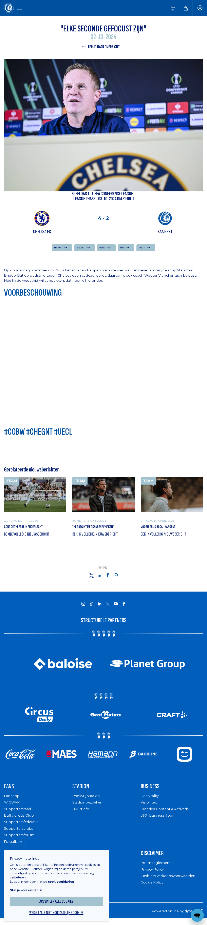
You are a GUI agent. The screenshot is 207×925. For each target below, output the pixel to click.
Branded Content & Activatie (166, 812)
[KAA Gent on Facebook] (124, 606)
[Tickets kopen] (172, 8)
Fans (10, 789)
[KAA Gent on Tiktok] (91, 606)
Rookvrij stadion (87, 799)
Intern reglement (156, 868)
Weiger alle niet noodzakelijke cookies (58, 910)
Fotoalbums (15, 845)
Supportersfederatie (22, 825)
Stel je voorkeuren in (28, 887)
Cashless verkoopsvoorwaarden (169, 880)
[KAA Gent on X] (108, 606)
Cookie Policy (153, 887)
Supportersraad (18, 812)
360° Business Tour (158, 819)
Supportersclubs (19, 832)
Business (152, 789)
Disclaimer (155, 857)
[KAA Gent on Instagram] (83, 606)
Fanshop (12, 799)
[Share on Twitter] (91, 578)
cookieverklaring (63, 878)
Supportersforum (19, 838)
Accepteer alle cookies (59, 898)
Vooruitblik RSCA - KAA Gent (164, 528)
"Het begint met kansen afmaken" (100, 528)
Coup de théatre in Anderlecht (29, 528)
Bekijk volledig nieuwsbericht (28, 536)
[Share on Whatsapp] (116, 578)
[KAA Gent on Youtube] (116, 606)
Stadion (82, 789)
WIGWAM (13, 806)
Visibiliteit (150, 806)
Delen (102, 570)
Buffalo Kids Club (19, 819)
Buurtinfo (81, 812)
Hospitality (150, 799)
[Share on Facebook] (108, 578)
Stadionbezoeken (88, 806)
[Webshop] (185, 8)
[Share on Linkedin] (99, 578)
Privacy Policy (153, 874)
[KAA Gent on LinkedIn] (99, 606)
